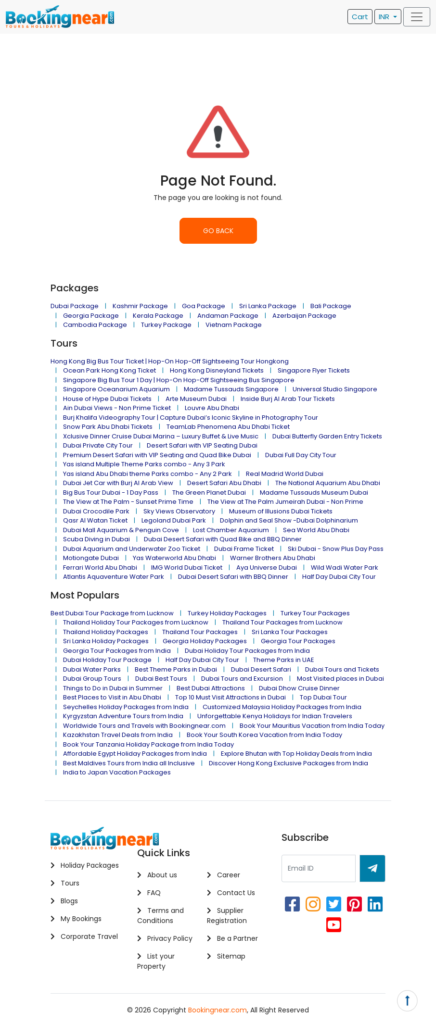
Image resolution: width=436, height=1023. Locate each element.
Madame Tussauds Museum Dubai (314, 492)
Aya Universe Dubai (266, 567)
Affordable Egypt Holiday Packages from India (135, 753)
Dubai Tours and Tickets (342, 669)
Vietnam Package (233, 324)
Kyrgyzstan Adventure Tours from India (123, 716)
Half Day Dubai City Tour (339, 576)
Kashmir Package (140, 306)
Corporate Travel (84, 936)
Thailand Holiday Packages (105, 631)
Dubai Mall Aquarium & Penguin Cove (121, 530)
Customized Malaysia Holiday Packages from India (282, 706)
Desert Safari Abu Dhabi (224, 482)
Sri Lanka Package (267, 306)
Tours (65, 883)
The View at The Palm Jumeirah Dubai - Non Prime (285, 501)
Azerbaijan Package (304, 315)
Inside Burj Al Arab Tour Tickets (288, 398)
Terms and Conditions (160, 915)
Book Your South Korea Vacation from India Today (264, 734)
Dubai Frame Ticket (244, 548)
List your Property (156, 961)
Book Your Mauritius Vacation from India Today (312, 725)
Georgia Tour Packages (298, 641)
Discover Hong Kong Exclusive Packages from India (288, 763)
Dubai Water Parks (92, 669)
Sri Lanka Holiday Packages (106, 641)
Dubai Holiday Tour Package (107, 659)
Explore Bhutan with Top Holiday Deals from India (296, 753)
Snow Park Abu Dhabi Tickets (108, 426)
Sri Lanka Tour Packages (290, 631)
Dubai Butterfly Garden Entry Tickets (327, 436)
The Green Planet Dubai (209, 492)
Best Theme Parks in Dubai (176, 669)
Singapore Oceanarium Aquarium (116, 389)
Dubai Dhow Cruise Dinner (299, 688)
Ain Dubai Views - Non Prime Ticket (117, 407)
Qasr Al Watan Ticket (95, 520)
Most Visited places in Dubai (340, 678)
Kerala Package (158, 315)
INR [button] (385, 17)
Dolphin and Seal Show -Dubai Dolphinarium (289, 520)
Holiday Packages (85, 865)
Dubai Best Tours (161, 678)
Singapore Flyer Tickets (314, 370)
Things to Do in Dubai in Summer (113, 688)
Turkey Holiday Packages (227, 613)
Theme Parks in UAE (283, 659)
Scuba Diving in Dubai (96, 539)
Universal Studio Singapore (335, 389)
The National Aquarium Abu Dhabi (327, 482)
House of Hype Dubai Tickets (107, 398)
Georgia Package (91, 315)
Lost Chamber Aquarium (231, 530)
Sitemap (226, 956)
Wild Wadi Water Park (344, 567)
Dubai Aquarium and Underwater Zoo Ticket (131, 548)
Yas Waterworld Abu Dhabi (174, 557)
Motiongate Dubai (91, 557)
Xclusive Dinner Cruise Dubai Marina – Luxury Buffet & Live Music (160, 436)
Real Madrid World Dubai (284, 473)
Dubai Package (75, 306)
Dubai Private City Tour (98, 445)
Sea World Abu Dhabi (316, 530)
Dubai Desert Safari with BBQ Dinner (233, 576)
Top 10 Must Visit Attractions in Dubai (230, 697)
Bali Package (330, 306)
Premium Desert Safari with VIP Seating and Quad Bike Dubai (157, 455)
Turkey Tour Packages (315, 613)
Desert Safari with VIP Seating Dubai (202, 445)
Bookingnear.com (217, 1010)
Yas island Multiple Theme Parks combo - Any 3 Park (144, 464)
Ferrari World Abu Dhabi (100, 567)
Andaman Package (227, 315)
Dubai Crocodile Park (96, 511)
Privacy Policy (164, 938)
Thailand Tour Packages (200, 631)
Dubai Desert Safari (261, 669)
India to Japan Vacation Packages (117, 772)
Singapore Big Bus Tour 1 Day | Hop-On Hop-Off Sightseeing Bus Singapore (179, 380)
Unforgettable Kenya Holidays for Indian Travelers (274, 716)
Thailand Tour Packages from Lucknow (282, 622)
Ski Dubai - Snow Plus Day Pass (336, 548)
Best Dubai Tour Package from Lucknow (112, 613)
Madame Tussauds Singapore (231, 389)
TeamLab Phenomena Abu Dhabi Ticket (228, 426)
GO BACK (218, 231)
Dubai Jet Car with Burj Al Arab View (118, 482)
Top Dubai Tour (323, 697)
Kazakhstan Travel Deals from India (118, 734)
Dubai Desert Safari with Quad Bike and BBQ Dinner (223, 539)
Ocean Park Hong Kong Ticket (109, 370)
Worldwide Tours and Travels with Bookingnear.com (144, 725)
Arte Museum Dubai (196, 398)
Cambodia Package (95, 324)
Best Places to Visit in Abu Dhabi (112, 697)
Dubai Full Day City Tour (300, 455)
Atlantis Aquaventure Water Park (113, 576)
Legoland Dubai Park (173, 520)
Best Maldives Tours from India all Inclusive (129, 763)
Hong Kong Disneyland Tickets (217, 370)
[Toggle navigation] (416, 16)
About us (157, 875)
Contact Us (231, 893)
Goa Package (203, 306)
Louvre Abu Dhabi (212, 407)
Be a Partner (232, 938)
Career (223, 875)
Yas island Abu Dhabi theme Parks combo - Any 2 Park (147, 473)
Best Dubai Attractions (211, 688)
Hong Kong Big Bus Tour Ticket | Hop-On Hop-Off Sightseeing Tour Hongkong (170, 361)
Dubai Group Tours (92, 678)
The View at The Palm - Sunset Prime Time (128, 501)
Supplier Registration (227, 915)
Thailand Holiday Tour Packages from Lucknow (135, 622)
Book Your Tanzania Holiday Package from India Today (148, 744)
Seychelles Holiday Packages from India (126, 706)
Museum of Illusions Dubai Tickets (281, 511)
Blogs (64, 901)
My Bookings (76, 918)
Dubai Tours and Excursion (242, 678)
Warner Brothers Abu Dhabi (272, 557)
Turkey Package (166, 324)
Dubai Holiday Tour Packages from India (247, 650)
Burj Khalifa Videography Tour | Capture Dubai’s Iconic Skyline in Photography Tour (190, 417)
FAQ (149, 893)
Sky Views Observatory (179, 511)
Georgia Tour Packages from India (117, 650)
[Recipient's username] (319, 868)
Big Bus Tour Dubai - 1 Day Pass (110, 492)
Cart (360, 17)
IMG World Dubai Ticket (186, 567)
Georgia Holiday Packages (205, 641)
